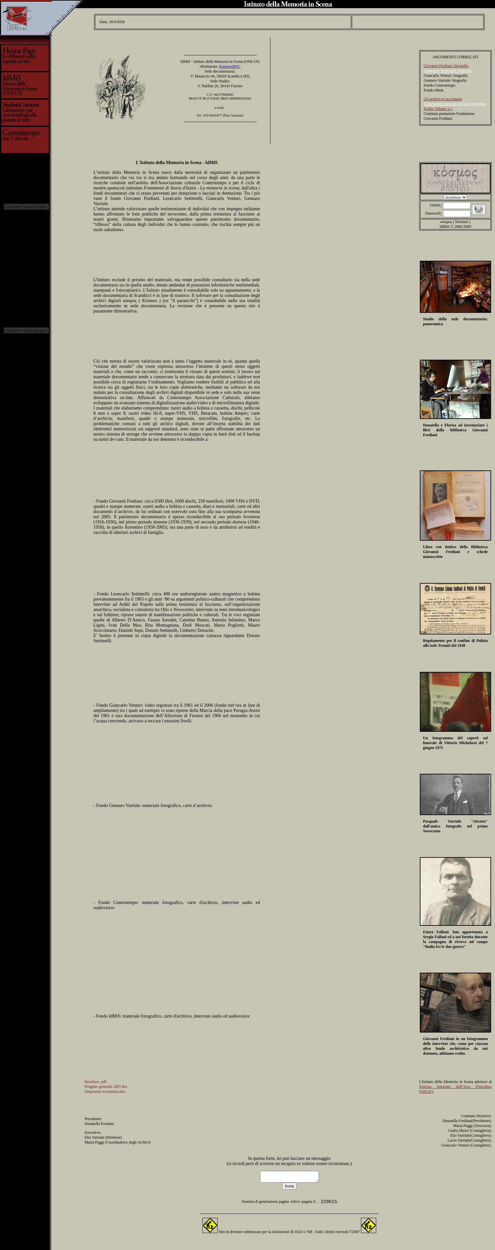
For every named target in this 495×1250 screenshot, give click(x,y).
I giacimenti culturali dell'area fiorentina (455, 102)
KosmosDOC (230, 64)
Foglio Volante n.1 (438, 106)
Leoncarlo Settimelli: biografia (448, 68)
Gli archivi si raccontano (443, 97)
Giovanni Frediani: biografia (446, 64)
